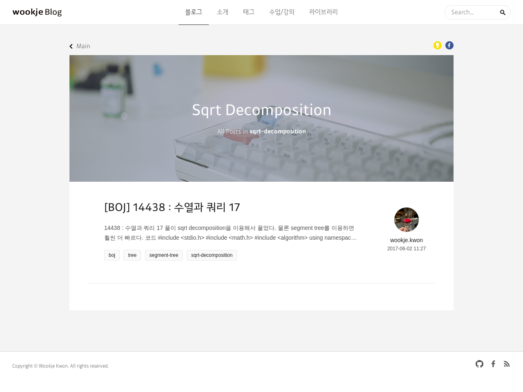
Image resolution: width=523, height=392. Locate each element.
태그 (249, 12)
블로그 (193, 12)
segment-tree (164, 255)
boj (112, 255)
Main (83, 46)
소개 (222, 12)
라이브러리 (323, 12)
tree (132, 255)
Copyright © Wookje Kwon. (40, 366)
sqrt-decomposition (211, 255)
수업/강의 (282, 12)
